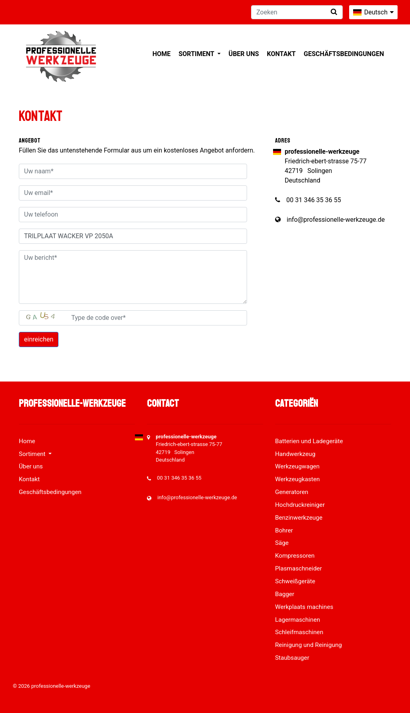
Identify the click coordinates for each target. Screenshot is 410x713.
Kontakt (281, 54)
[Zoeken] (297, 12)
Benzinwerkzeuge (298, 517)
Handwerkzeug (295, 454)
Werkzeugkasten (297, 479)
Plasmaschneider (298, 568)
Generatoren (291, 492)
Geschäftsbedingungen (343, 54)
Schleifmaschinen (299, 632)
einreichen (38, 339)
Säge (282, 542)
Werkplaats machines (304, 607)
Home (162, 54)
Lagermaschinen (297, 619)
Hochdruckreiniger (300, 504)
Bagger (284, 594)
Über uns (244, 54)
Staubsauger (292, 657)
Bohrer (284, 530)
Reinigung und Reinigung (308, 645)
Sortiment (197, 54)
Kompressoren (295, 555)
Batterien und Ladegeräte (309, 441)
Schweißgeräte (295, 581)
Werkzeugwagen (297, 466)
